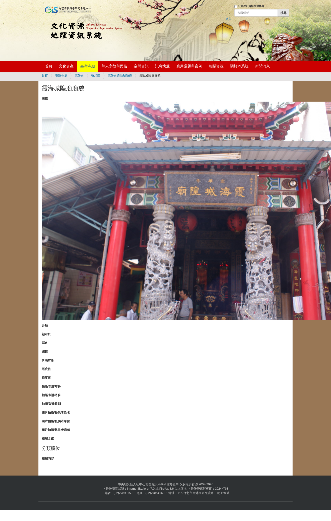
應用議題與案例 (189, 66)
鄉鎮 (45, 351)
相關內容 (48, 458)
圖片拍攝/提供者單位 (56, 421)
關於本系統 (239, 66)
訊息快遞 (162, 66)
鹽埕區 (95, 75)
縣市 (45, 343)
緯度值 (46, 377)
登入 (228, 19)
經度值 (46, 369)
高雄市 (79, 75)
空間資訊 (141, 66)
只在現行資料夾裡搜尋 (251, 6)
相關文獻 (48, 438)
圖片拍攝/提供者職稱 (56, 430)
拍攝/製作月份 (51, 395)
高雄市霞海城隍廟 (120, 75)
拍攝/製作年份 (51, 386)
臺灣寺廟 (87, 66)
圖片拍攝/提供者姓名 (56, 412)
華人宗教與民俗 (114, 66)
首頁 (48, 66)
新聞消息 (262, 66)
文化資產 (66, 66)
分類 (45, 325)
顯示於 (46, 334)
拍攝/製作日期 (51, 403)
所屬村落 (48, 360)
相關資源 (216, 66)
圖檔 (45, 98)
